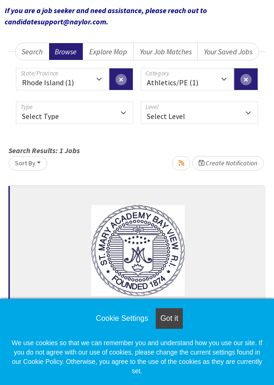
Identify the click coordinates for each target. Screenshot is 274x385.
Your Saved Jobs (228, 51)
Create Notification (228, 163)
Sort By (25, 163)
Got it (169, 318)
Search (32, 51)
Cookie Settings (122, 318)
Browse (66, 51)
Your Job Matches (166, 51)
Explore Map (108, 51)
